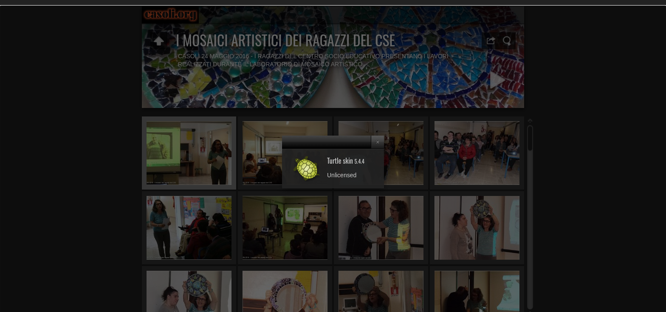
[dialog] (333, 156)
